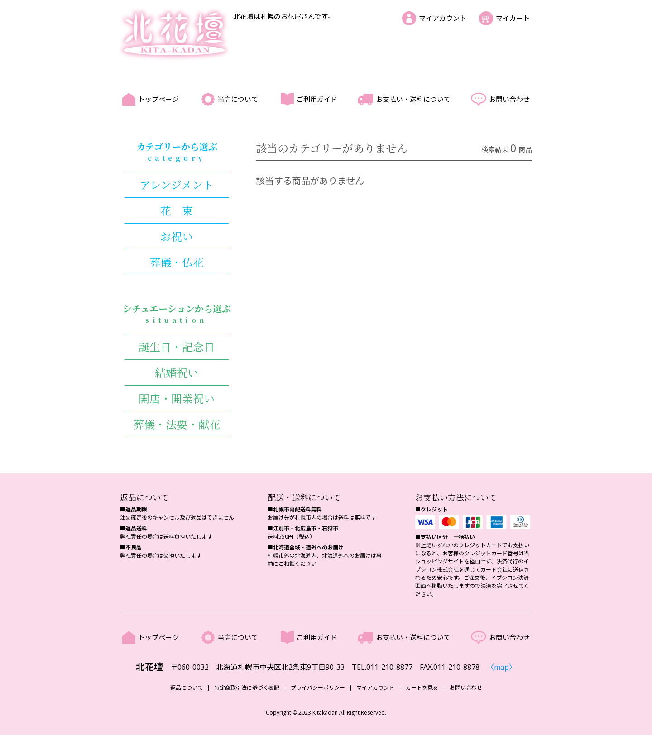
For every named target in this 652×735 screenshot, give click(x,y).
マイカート (513, 18)
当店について (237, 99)
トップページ (158, 99)
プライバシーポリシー (318, 688)
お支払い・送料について (413, 99)
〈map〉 (501, 667)
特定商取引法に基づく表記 (246, 688)
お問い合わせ (509, 99)
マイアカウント (442, 18)
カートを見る (422, 688)
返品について (186, 688)
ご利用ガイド (317, 99)
